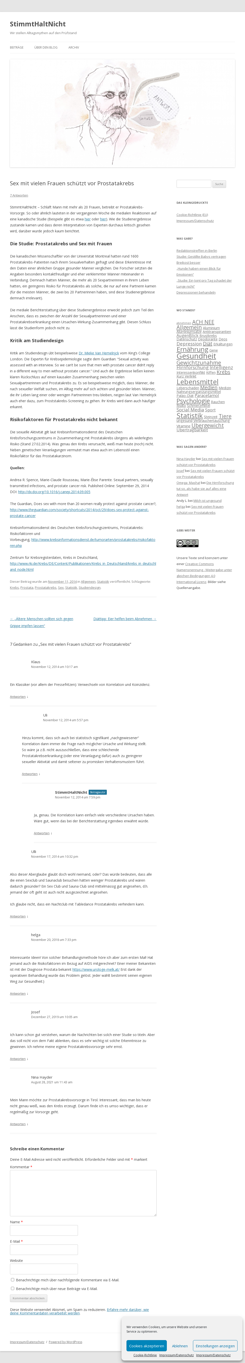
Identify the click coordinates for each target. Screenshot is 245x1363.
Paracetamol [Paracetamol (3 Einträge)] (207, 395)
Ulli (33, 851)
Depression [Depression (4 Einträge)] (189, 343)
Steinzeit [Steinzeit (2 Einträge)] (211, 416)
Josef (35, 1011)
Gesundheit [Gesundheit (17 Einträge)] (196, 356)
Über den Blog (46, 47)
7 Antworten (19, 195)
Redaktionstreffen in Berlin (197, 250)
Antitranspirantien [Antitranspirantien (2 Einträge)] (217, 331)
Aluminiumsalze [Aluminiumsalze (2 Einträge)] (189, 331)
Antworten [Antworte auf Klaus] (18, 696)
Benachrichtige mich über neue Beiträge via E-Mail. (57, 1288)
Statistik (103, 581)
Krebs (14, 587)
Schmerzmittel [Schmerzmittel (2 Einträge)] (198, 405)
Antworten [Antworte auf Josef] (18, 1058)
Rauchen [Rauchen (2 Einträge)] (218, 401)
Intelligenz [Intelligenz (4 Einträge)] (221, 367)
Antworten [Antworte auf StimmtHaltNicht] (42, 833)
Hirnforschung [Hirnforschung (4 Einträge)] (193, 367)
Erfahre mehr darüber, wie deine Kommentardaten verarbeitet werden (79, 1311)
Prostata (26, 587)
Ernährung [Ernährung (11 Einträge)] (192, 349)
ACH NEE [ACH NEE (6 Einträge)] (203, 321)
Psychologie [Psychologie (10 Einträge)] (193, 400)
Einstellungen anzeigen (215, 1345)
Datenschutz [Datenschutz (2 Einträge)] (187, 339)
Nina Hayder (42, 1077)
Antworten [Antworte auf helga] (18, 993)
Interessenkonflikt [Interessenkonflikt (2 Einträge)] (191, 372)
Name (16, 1222)
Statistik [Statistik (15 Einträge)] (190, 415)
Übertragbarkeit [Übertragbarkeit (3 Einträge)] (192, 430)
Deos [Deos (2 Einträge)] (223, 339)
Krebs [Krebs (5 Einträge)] (223, 372)
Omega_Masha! (188, 482)
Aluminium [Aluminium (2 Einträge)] (211, 327)
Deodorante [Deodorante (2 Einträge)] (208, 339)
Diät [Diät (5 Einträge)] (207, 343)
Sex (61, 587)
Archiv (73, 47)
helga (35, 934)
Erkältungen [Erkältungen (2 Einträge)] (223, 344)
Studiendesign (90, 587)
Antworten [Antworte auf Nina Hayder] (18, 1124)
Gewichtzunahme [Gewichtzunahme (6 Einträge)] (199, 362)
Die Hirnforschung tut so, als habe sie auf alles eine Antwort (205, 488)
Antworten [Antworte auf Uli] (30, 774)
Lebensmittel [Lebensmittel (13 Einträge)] (198, 381)
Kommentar (21, 1167)
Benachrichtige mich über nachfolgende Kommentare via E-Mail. (67, 1280)
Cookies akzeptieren (146, 1345)
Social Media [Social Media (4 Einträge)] (190, 409)
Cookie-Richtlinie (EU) (192, 214)
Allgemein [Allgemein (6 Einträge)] (189, 327)
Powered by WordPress (65, 1342)
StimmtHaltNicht (38, 23)
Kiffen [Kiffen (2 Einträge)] (211, 372)
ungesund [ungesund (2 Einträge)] (184, 420)
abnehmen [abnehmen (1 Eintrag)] (184, 323)
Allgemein (88, 581)
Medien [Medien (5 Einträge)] (209, 387)
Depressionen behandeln (196, 292)
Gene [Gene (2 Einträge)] (213, 350)
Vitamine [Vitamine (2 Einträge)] (183, 426)
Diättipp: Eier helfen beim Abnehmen (125, 618)
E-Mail (16, 1241)
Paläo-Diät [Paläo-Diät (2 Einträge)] (185, 395)
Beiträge (16, 47)
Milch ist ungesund (207, 500)
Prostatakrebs (46, 587)
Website (16, 1260)
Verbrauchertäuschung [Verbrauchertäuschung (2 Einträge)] (211, 420)
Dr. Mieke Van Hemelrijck (99, 353)
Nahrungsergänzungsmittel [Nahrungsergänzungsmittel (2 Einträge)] (199, 391)
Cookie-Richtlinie (145, 1355)
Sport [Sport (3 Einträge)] (210, 410)
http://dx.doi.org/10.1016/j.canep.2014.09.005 (54, 491)
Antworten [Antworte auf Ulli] (18, 916)
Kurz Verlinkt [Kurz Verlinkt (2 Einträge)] (186, 376)
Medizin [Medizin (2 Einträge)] (225, 388)
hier (88, 219)
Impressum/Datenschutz (176, 1355)
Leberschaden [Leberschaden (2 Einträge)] (188, 388)
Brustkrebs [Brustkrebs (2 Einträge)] (208, 335)
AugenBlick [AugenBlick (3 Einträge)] (187, 335)
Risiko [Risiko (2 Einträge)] (181, 405)
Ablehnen (180, 1345)
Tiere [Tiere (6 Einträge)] (225, 416)
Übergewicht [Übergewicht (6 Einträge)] (207, 425)
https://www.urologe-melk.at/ (96, 969)
